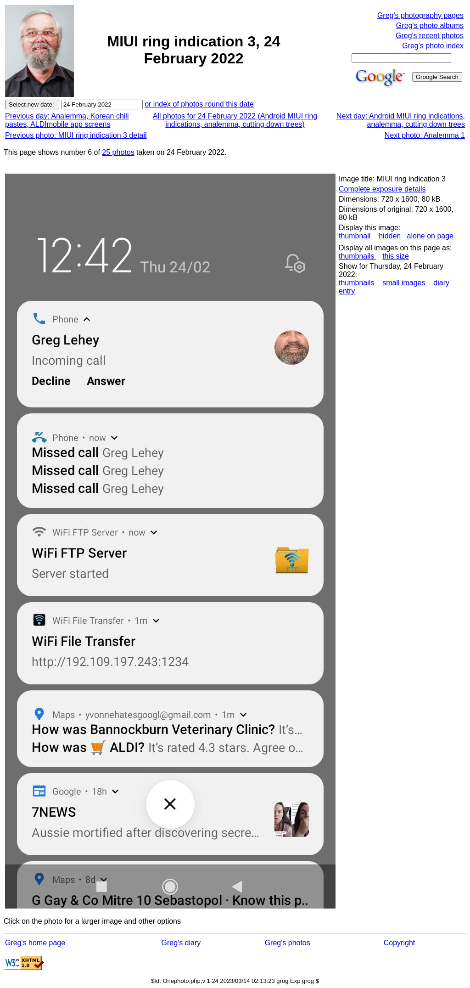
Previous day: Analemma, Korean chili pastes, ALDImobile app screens (67, 120)
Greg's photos (287, 943)
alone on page (430, 236)
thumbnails (357, 256)
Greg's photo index (433, 46)
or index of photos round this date (199, 104)
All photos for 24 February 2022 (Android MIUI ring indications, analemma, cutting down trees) (235, 120)
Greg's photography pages (420, 15)
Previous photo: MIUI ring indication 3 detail (76, 135)
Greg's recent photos (430, 36)
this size (395, 256)
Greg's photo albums (430, 25)
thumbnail (356, 236)
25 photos (118, 152)
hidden (390, 236)
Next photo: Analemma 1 (425, 135)
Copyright (399, 943)
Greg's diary (181, 943)
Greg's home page (35, 943)
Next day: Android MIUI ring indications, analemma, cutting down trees (400, 120)
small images (403, 283)
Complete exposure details (382, 189)
